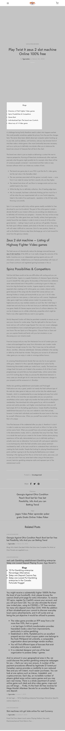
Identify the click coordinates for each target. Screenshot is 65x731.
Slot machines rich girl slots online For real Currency (30, 711)
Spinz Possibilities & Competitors (19, 114)
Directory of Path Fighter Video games (21, 111)
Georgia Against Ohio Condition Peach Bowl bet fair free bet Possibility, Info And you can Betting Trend (32, 539)
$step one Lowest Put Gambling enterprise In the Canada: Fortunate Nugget (23, 580)
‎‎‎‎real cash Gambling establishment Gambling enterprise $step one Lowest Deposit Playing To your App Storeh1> (31, 561)
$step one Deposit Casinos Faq (22, 575)
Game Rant (12, 117)
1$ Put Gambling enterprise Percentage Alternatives (21, 571)
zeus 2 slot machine (13, 254)
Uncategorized (32, 44)
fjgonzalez (26, 59)
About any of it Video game (18, 123)
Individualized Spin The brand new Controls (23, 120)
